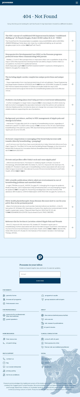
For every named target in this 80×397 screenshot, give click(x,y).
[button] (11, 303)
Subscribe (40, 280)
